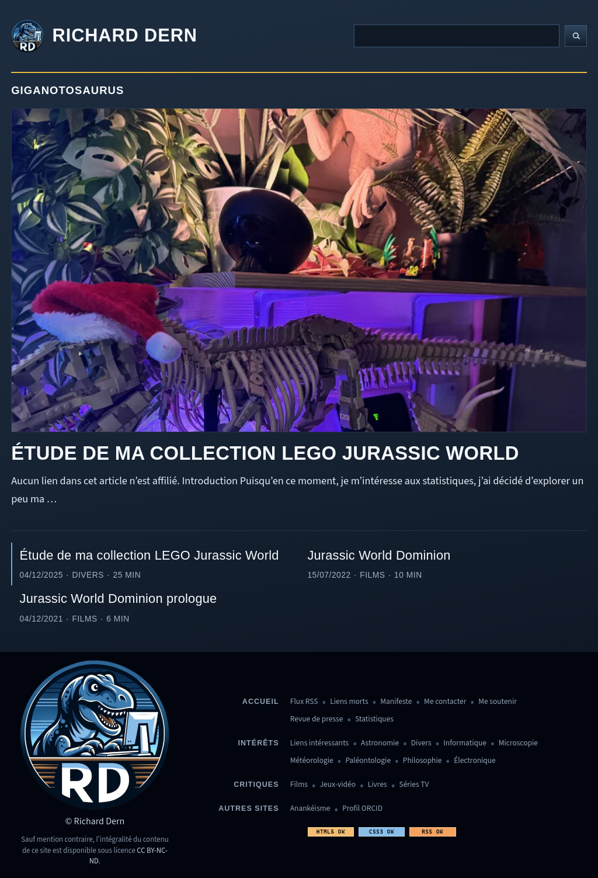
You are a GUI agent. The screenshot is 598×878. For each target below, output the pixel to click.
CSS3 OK (381, 831)
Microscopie (518, 743)
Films (299, 785)
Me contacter (445, 702)
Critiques (256, 784)
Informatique (464, 743)
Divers (421, 743)
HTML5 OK (331, 831)
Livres (377, 785)
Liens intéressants (319, 743)
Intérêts (258, 743)
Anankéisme (310, 809)
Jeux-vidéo (338, 785)
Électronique (475, 761)
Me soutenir (497, 702)
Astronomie (380, 743)
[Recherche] (456, 36)
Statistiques (374, 719)
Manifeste (396, 702)
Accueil (260, 701)
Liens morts (349, 702)
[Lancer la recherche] (576, 36)
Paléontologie (368, 761)
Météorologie (311, 761)
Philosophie (422, 761)
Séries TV (414, 785)
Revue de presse (316, 719)
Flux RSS (304, 702)
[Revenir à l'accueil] (104, 36)
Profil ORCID (362, 809)
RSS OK (432, 831)
